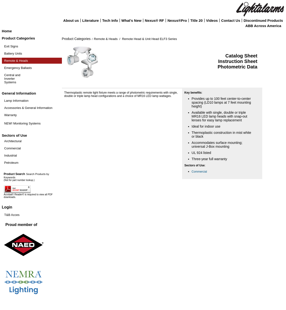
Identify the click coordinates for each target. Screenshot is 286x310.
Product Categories (76, 39)
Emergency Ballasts (18, 68)
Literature (90, 20)
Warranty (10, 115)
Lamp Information (16, 100)
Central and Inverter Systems (12, 78)
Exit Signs (11, 46)
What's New (131, 20)
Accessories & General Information (28, 108)
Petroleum (11, 162)
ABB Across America (263, 26)
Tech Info (110, 20)
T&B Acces (12, 215)
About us (71, 20)
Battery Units (13, 53)
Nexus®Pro (177, 20)
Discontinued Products (263, 20)
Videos (212, 20)
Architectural (13, 141)
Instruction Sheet (237, 61)
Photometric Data (237, 66)
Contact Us (230, 20)
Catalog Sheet (241, 55)
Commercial (12, 148)
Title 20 (196, 20)
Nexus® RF (154, 20)
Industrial (10, 155)
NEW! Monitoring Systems (22, 123)
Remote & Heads (16, 60)
